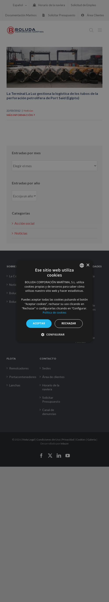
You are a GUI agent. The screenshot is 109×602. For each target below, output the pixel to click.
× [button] (87, 265)
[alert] (54, 301)
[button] (54, 334)
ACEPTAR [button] (39, 323)
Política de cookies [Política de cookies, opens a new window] (54, 313)
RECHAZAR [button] (69, 323)
